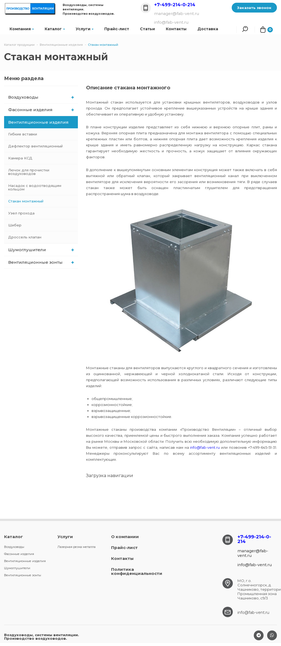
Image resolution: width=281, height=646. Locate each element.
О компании (125, 536)
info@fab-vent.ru (205, 447)
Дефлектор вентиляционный (35, 146)
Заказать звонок (254, 7)
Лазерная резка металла (76, 547)
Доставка (207, 28)
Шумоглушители (41, 249)
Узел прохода (21, 213)
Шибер (15, 225)
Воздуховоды (41, 97)
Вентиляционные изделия (41, 122)
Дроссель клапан (24, 237)
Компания (22, 28)
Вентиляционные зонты (41, 262)
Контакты (122, 558)
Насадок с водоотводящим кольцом (34, 187)
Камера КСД (20, 158)
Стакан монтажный (26, 201)
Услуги (84, 28)
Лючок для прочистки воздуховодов (28, 172)
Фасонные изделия (41, 109)
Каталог (55, 28)
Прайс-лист (116, 28)
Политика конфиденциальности (136, 571)
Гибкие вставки (22, 134)
